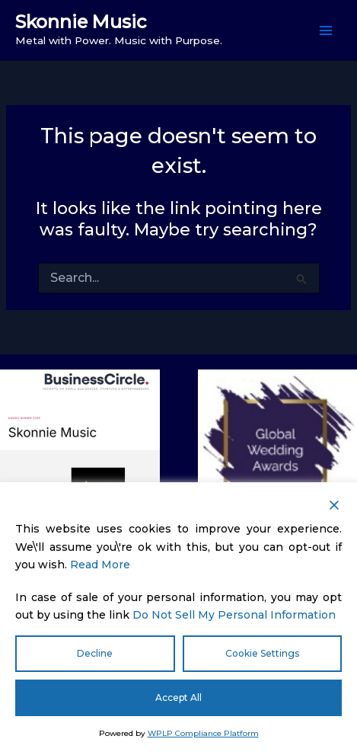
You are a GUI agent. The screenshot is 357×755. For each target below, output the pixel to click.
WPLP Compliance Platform (203, 733)
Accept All (178, 697)
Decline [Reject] (95, 653)
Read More (100, 564)
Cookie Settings (262, 653)
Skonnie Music (81, 22)
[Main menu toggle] (326, 30)
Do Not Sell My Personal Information (234, 615)
